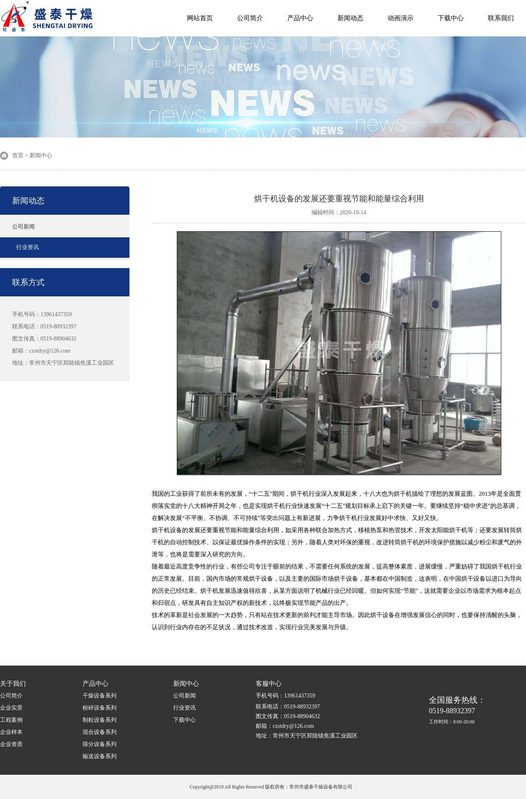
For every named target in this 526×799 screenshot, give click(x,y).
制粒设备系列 (100, 720)
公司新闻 (23, 227)
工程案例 (11, 720)
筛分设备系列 (100, 744)
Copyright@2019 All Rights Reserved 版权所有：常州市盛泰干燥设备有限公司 (271, 787)
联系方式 (28, 282)
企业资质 (11, 744)
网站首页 (200, 18)
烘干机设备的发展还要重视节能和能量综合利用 (339, 198)
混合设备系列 (100, 732)
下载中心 (451, 18)
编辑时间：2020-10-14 (339, 212)
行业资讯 (27, 247)
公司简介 (250, 18)
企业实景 (11, 708)
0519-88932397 (457, 710)
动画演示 (401, 18)
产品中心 (300, 18)
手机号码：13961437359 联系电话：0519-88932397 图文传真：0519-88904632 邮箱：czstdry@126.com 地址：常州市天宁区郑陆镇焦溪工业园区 (63, 338)
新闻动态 (350, 18)
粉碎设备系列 (100, 708)
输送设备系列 (100, 756)
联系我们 (501, 18)
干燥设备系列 (100, 696)
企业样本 (11, 732)
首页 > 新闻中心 (32, 155)
